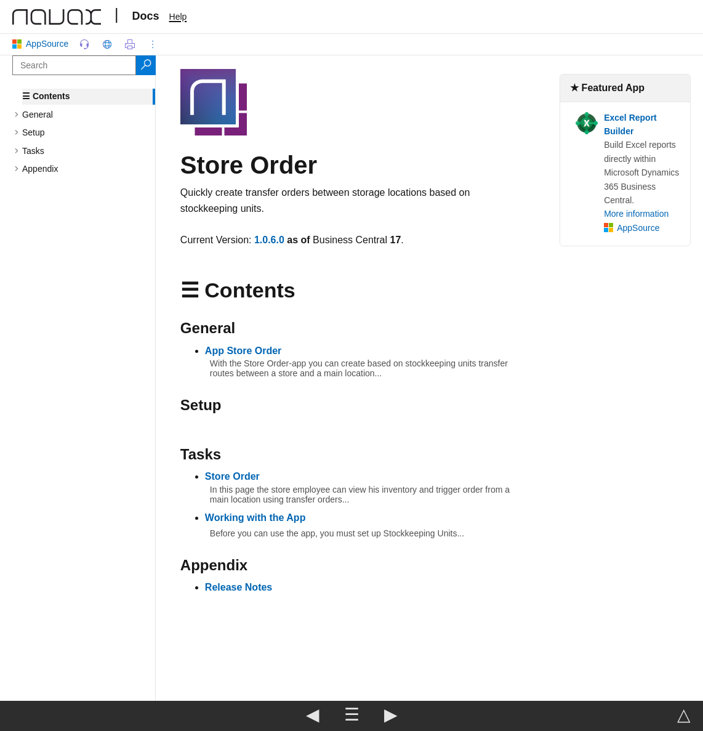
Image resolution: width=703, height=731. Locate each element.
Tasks (33, 151)
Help (178, 17)
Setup (33, 132)
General (37, 114)
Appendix (40, 169)
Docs (145, 16)
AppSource (42, 44)
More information (636, 214)
